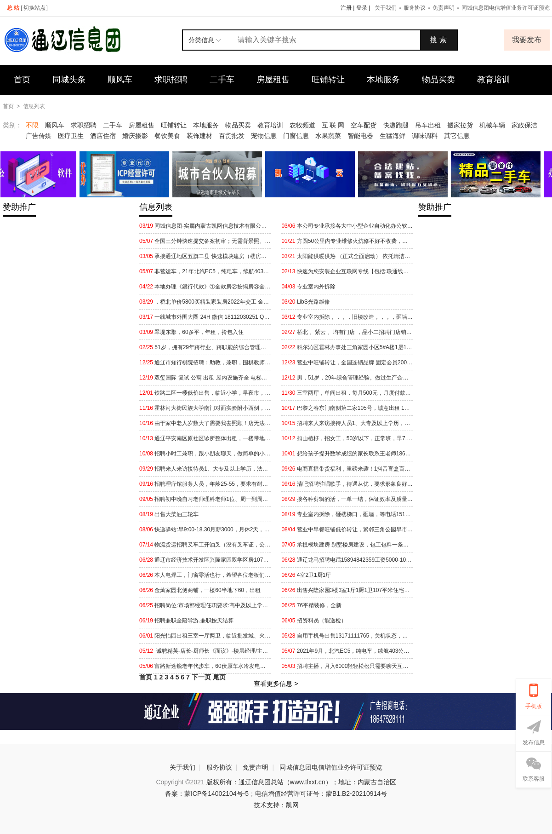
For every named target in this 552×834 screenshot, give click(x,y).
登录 (361, 8)
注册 (346, 8)
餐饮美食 (167, 135)
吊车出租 (428, 125)
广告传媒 (38, 135)
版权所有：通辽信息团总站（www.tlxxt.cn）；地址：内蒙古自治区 (301, 782)
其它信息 (457, 135)
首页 (22, 79)
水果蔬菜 (328, 135)
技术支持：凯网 (276, 805)
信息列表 (34, 106)
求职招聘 (171, 79)
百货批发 (232, 135)
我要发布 (526, 40)
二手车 (222, 79)
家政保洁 (524, 125)
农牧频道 (302, 125)
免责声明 (443, 8)
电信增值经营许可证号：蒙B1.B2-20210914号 (321, 793)
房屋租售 (273, 79)
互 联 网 (333, 125)
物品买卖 (438, 79)
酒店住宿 (103, 135)
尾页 (219, 677)
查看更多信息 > (276, 683)
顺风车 (120, 79)
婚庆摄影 (135, 135)
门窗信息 (296, 135)
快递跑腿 (396, 125)
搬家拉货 (460, 125)
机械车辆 (492, 125)
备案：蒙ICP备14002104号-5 (207, 793)
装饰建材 (199, 135)
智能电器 (360, 135)
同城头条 (68, 79)
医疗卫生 (71, 135)
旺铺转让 (328, 79)
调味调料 (425, 135)
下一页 (201, 677)
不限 (32, 125)
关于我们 (386, 8)
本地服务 (383, 79)
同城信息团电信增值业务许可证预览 (330, 767)
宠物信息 (264, 135)
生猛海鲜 (392, 135)
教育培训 (493, 79)
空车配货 (363, 125)
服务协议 (415, 8)
